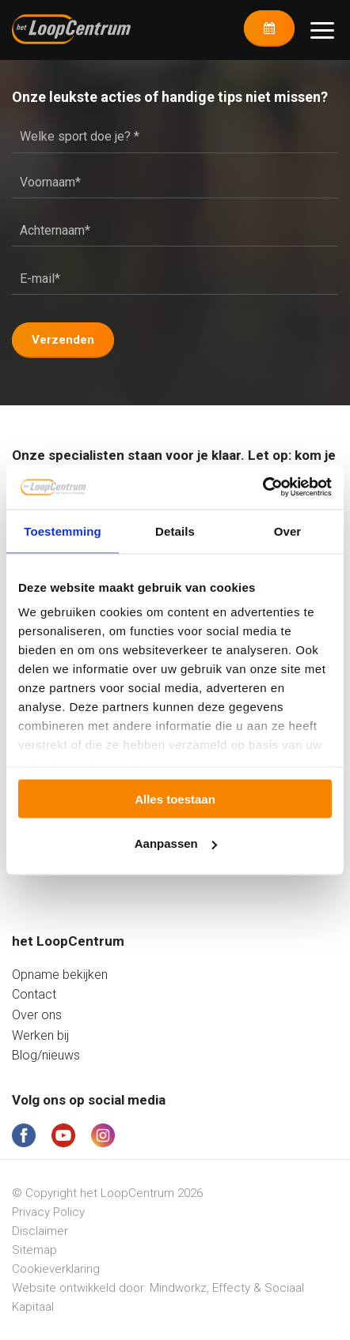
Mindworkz (178, 1288)
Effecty (231, 1288)
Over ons (37, 1014)
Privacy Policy (48, 1212)
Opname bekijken (60, 974)
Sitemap (34, 1250)
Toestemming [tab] (62, 530)
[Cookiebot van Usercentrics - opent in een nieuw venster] (262, 487)
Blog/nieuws (46, 1055)
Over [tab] (288, 530)
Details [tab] (175, 530)
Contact (34, 994)
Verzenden (63, 340)
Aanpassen (176, 843)
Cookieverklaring (56, 1269)
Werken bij (40, 1035)
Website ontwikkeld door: (81, 1288)
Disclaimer (40, 1231)
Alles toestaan (175, 798)
